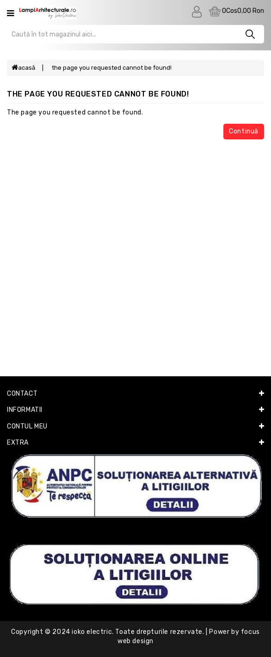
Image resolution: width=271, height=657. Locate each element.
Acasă (23, 67)
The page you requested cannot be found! (112, 67)
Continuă (244, 131)
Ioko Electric (92, 632)
